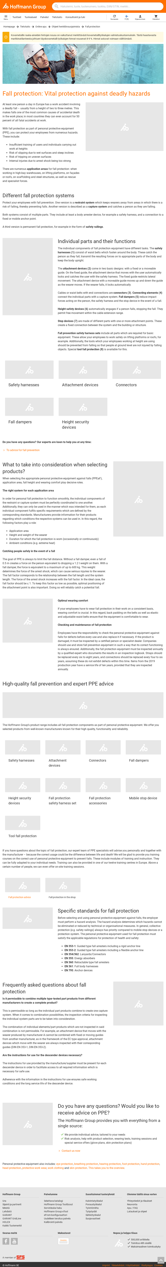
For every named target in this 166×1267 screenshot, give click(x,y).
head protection (12, 1168)
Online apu (41, 26)
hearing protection (110, 1164)
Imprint (106, 1265)
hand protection (150, 1164)
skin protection (78, 1168)
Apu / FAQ (132, 1208)
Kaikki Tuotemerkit (12, 1225)
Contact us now (69, 1150)
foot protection (131, 1164)
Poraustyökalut (94, 1204)
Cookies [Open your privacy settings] (158, 1265)
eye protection (64, 1164)
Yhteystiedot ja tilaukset (139, 1201)
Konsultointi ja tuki (75, 17)
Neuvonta (132, 1204)
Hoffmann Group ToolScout (58, 1204)
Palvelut (44, 17)
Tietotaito (57, 17)
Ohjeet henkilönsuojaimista (66, 26)
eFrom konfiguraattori (55, 1215)
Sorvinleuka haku (53, 1208)
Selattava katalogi (53, 1201)
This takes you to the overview (106, 1168)
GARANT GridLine (12, 1218)
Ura (4, 1201)
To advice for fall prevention (21, 450)
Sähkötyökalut (93, 1215)
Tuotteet (16, 17)
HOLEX (6, 1222)
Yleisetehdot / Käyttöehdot (126, 1265)
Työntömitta (92, 1208)
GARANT (7, 1215)
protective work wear (34, 1168)
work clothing (56, 1168)
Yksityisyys (147, 1265)
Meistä (6, 1208)
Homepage (9, 26)
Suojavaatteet (93, 1218)
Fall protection (92, 26)
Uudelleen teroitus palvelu (57, 1218)
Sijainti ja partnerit (12, 1204)
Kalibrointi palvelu (53, 1222)
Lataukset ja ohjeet (137, 1211)
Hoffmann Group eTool (56, 1211)
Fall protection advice (19, 897)
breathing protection (86, 1164)
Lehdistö (7, 1211)
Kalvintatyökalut (94, 1201)
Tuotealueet (31, 17)
